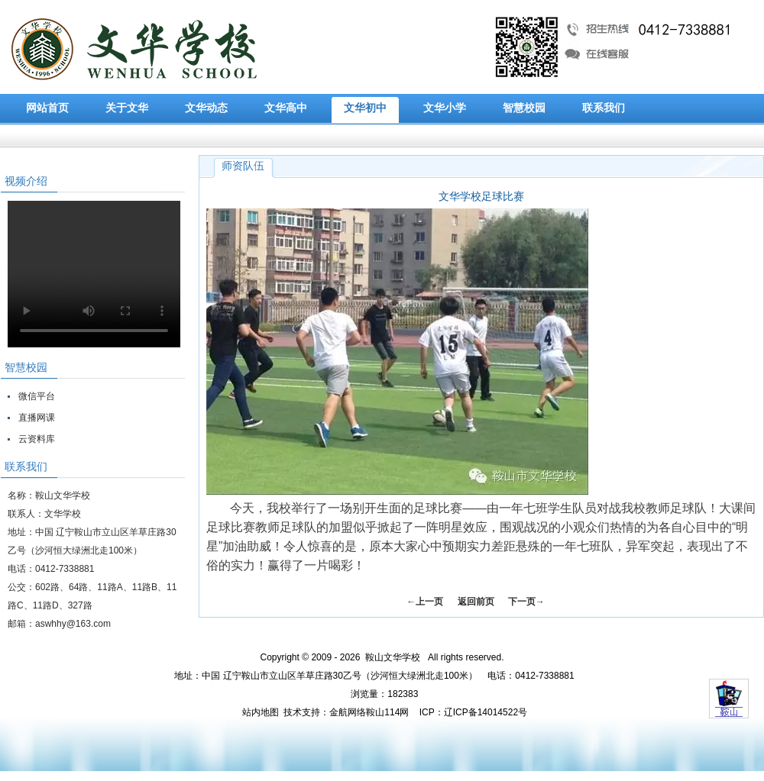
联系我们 (603, 108)
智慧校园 (524, 108)
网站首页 (47, 108)
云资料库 (36, 439)
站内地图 (260, 712)
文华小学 (444, 108)
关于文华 (126, 108)
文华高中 (285, 108)
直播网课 (36, 417)
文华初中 (365, 108)
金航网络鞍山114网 (369, 712)
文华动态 (206, 108)
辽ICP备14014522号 (485, 712)
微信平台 (36, 396)
